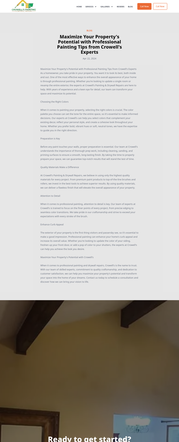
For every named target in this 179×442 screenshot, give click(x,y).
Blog (130, 11)
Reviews (120, 11)
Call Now (144, 11)
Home (79, 11)
